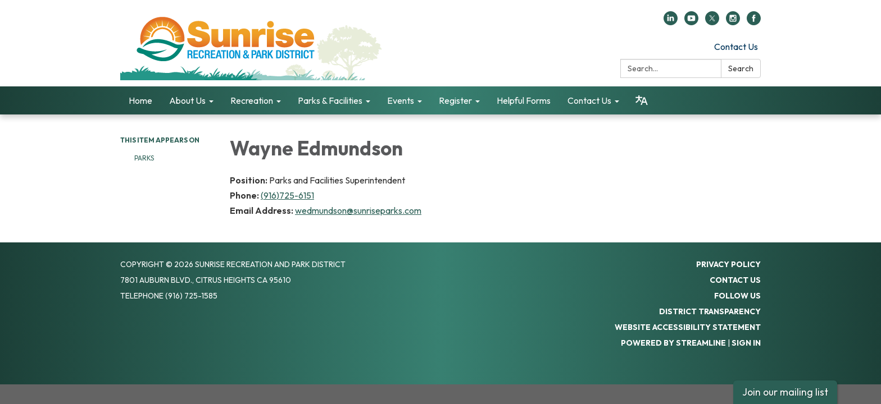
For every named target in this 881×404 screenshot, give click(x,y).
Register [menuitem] (455, 100)
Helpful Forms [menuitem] (524, 100)
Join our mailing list (785, 391)
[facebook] (754, 21)
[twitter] (712, 21)
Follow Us (737, 296)
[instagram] (733, 21)
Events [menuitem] (400, 100)
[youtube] (691, 21)
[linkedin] (671, 21)
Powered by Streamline (673, 343)
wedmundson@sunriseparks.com (358, 210)
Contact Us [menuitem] (589, 100)
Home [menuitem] (140, 100)
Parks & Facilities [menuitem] (330, 100)
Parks (144, 158)
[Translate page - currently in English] (642, 100)
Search (740, 68)
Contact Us (736, 46)
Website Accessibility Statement (688, 327)
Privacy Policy (728, 264)
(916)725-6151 (287, 195)
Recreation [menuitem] (251, 100)
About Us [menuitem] (187, 100)
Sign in (746, 343)
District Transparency (710, 311)
